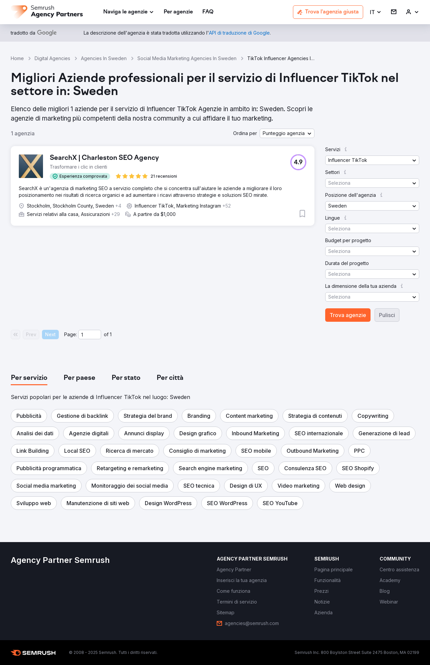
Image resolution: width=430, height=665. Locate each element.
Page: (70, 334)
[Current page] (90, 334)
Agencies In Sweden (104, 58)
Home (17, 58)
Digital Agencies (52, 58)
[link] (178, 12)
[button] (376, 12)
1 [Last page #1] (111, 334)
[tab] (29, 378)
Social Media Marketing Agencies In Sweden (186, 58)
